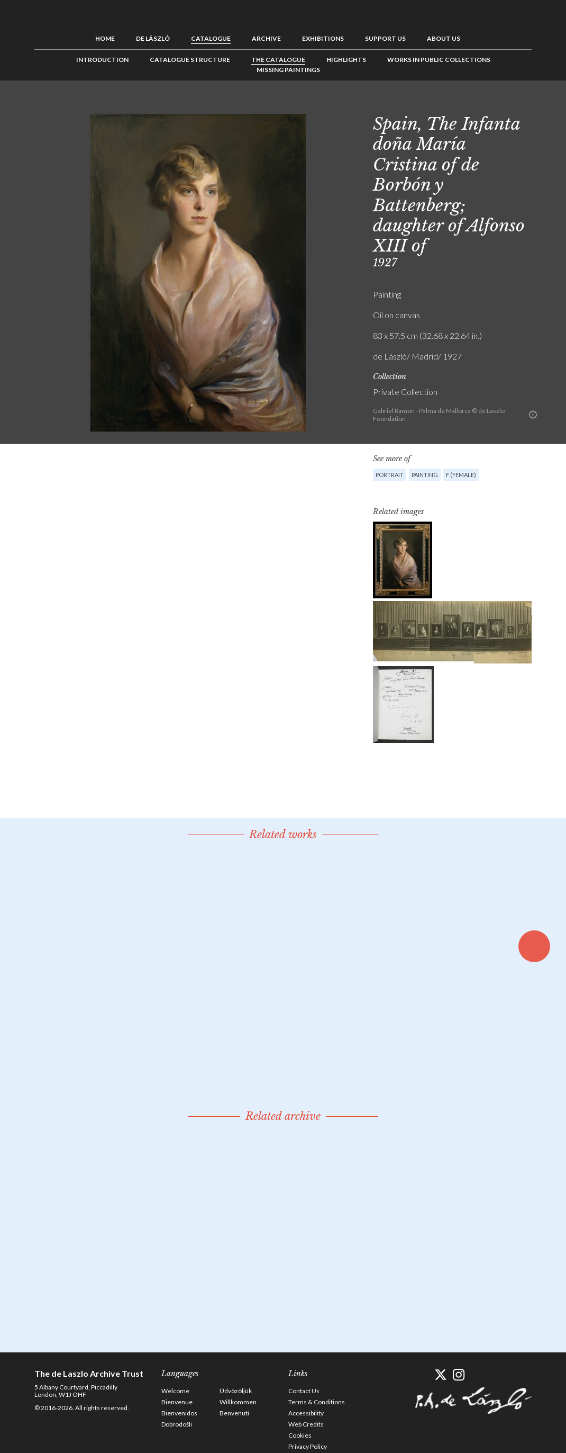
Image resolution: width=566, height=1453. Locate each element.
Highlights (346, 60)
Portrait (390, 474)
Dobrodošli (176, 1424)
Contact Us (303, 1391)
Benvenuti (234, 1413)
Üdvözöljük (236, 1391)
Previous (491, 104)
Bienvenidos (179, 1413)
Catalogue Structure (190, 60)
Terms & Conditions (316, 1402)
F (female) (461, 474)
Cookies (300, 1435)
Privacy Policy (307, 1446)
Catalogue (211, 38)
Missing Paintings (288, 70)
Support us (385, 38)
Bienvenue (177, 1402)
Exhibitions (323, 38)
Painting (425, 474)
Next (524, 104)
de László (153, 38)
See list (507, 104)
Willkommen (238, 1402)
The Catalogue (278, 60)
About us (443, 38)
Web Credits (306, 1424)
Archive (266, 38)
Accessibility (306, 1413)
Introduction (102, 60)
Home (105, 38)
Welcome (175, 1391)
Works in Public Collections (438, 60)
